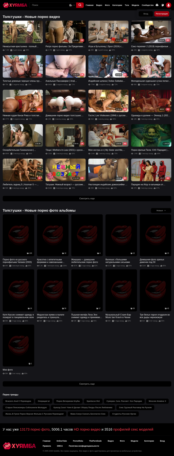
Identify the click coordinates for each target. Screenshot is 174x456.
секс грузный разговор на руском (135, 407)
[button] (80, 5)
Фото (107, 5)
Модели (135, 5)
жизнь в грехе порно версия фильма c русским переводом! (34, 414)
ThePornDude (95, 441)
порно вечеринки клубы (68, 401)
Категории (117, 5)
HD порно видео (87, 429)
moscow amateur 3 (157, 401)
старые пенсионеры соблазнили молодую (26, 407)
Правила (47, 446)
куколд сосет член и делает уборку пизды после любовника (83, 407)
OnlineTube (62, 441)
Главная (90, 5)
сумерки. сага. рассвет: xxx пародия (124, 401)
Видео (99, 5)
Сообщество (148, 5)
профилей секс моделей (133, 429)
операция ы (44, 401)
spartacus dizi (93, 401)
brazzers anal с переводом (18, 401)
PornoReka (78, 441)
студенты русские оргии (124, 414)
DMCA (60, 446)
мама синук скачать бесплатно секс (87, 414)
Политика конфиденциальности (84, 446)
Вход (162, 441)
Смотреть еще (87, 198)
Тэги (127, 5)
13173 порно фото (35, 429)
